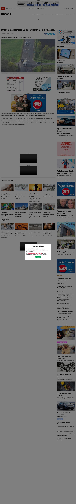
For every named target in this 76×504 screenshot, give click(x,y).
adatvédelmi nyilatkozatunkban (35, 253)
